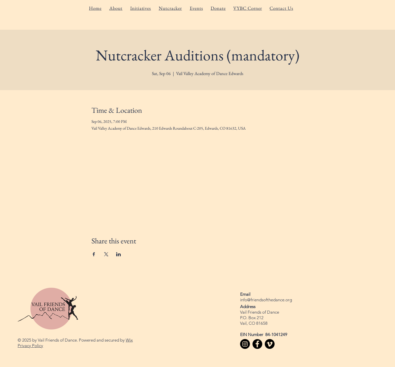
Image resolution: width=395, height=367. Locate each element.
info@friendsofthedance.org (266, 299)
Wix (129, 340)
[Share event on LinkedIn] (118, 254)
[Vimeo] (270, 344)
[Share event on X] (106, 254)
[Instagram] (245, 344)
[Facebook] (257, 344)
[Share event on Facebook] (93, 254)
